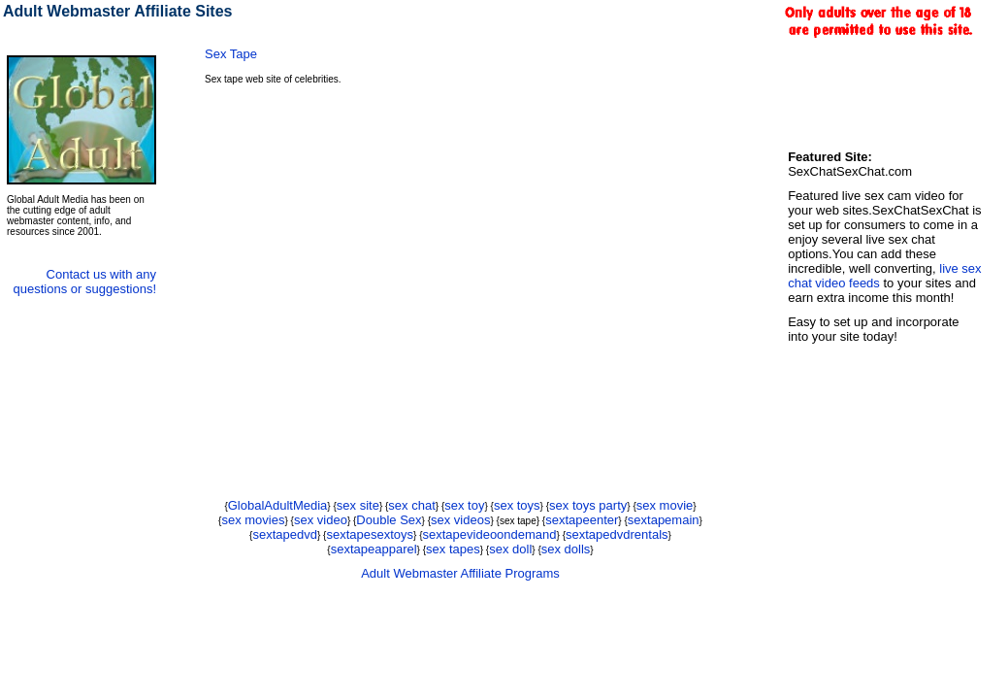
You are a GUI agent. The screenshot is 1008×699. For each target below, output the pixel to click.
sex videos (460, 520)
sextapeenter (581, 520)
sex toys (517, 505)
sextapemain (663, 520)
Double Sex (388, 520)
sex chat (411, 505)
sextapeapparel (374, 549)
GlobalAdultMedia (278, 505)
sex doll (510, 549)
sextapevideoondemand (490, 534)
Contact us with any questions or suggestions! (85, 281)
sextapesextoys (369, 534)
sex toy (464, 505)
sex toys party (588, 505)
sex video (320, 520)
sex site (358, 505)
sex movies (252, 520)
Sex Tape (231, 54)
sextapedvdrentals (617, 534)
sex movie (665, 505)
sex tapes (453, 549)
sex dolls (566, 549)
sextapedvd (284, 534)
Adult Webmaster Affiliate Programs (460, 573)
